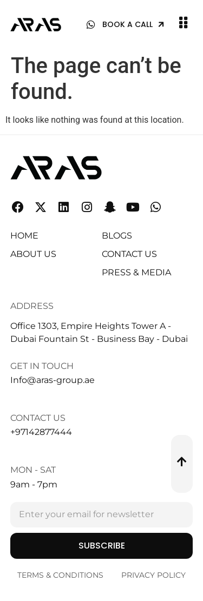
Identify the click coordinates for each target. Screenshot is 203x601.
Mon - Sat (33, 470)
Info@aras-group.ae (52, 380)
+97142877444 (41, 432)
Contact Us (38, 418)
